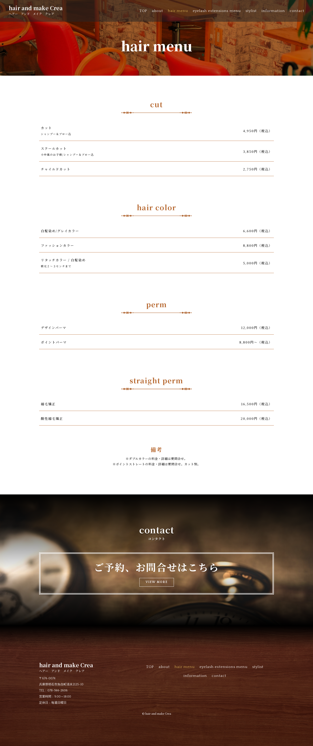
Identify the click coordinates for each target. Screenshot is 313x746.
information (273, 11)
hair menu (178, 11)
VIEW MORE (157, 582)
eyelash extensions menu (217, 11)
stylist (251, 11)
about (157, 11)
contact (297, 11)
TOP (143, 11)
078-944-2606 (57, 690)
